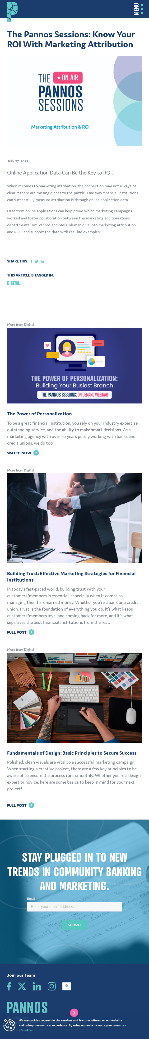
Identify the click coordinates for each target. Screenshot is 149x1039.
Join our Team (21, 975)
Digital (13, 283)
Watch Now (23, 453)
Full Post (20, 632)
